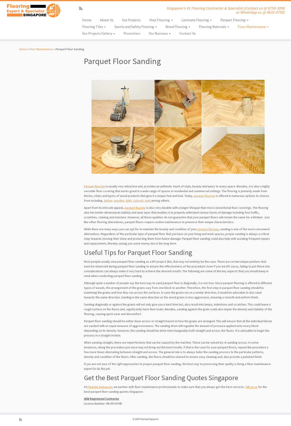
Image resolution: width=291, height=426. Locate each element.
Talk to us (251, 387)
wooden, (119, 201)
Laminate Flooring (196, 20)
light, (129, 201)
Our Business (160, 33)
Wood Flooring (178, 26)
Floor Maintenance (253, 26)
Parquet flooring (94, 186)
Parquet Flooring (234, 20)
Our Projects (131, 20)
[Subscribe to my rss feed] (82, 8)
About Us (106, 20)
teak (148, 201)
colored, (138, 201)
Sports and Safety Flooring (135, 26)
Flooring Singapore (99, 387)
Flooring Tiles (94, 26)
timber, (108, 201)
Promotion (132, 33)
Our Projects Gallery (98, 33)
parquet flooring (204, 196)
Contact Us (187, 33)
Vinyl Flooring (161, 20)
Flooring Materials (214, 26)
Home (86, 20)
